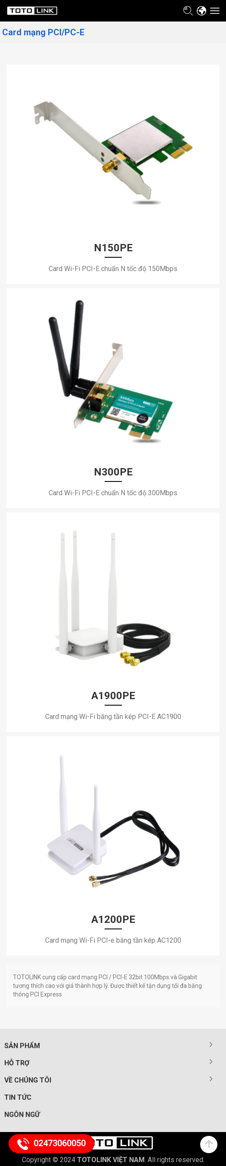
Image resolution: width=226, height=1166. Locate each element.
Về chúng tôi (27, 1080)
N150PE (113, 248)
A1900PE (113, 696)
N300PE (113, 472)
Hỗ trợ (16, 1063)
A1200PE (113, 919)
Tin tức (17, 1097)
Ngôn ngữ (22, 1114)
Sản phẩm (22, 1046)
